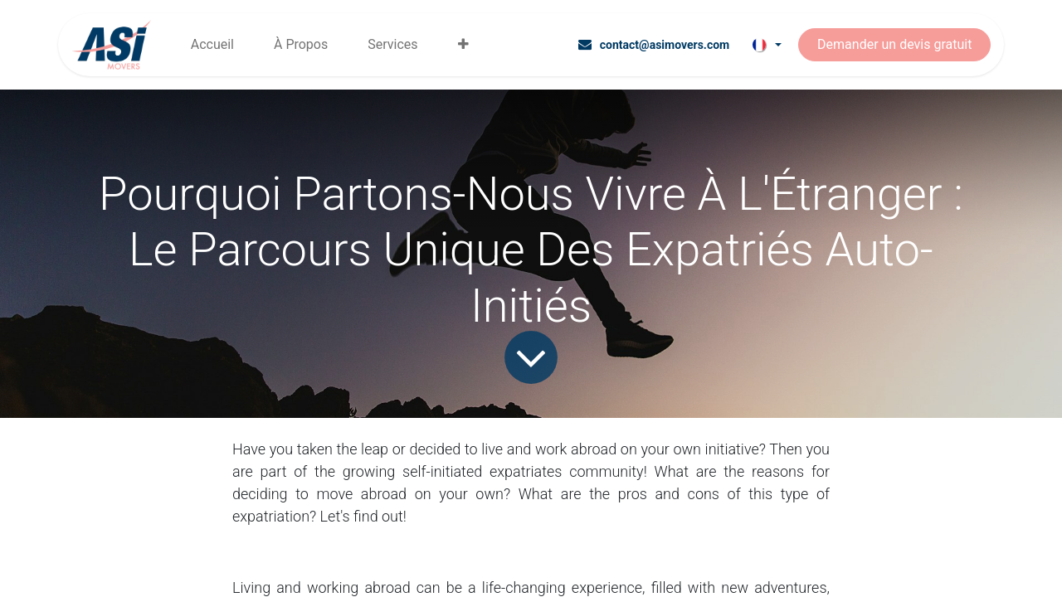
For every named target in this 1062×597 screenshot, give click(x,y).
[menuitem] (212, 44)
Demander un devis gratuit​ (894, 44)
